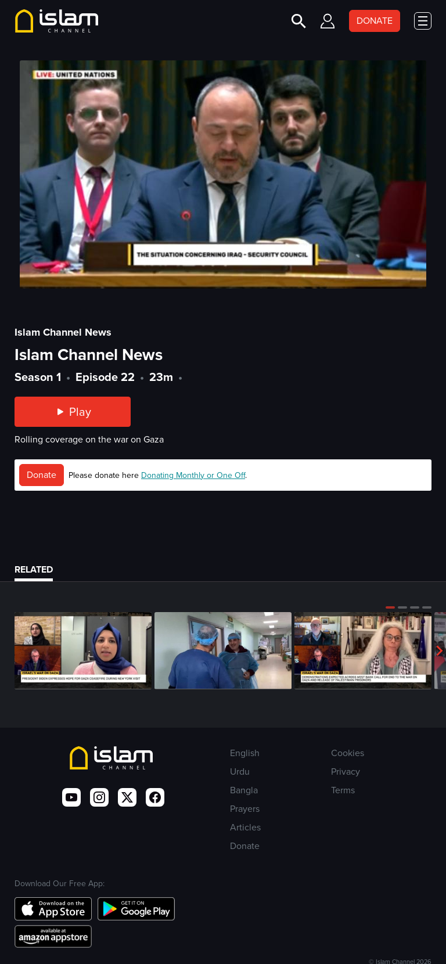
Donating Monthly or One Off (193, 475)
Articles (245, 827)
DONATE (375, 20)
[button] (390, 607)
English (245, 753)
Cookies (347, 753)
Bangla (244, 790)
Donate (41, 474)
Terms (343, 790)
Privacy (345, 771)
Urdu (240, 771)
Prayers (245, 808)
